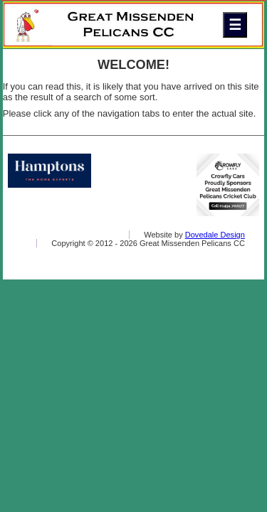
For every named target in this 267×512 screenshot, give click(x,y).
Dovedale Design (215, 234)
